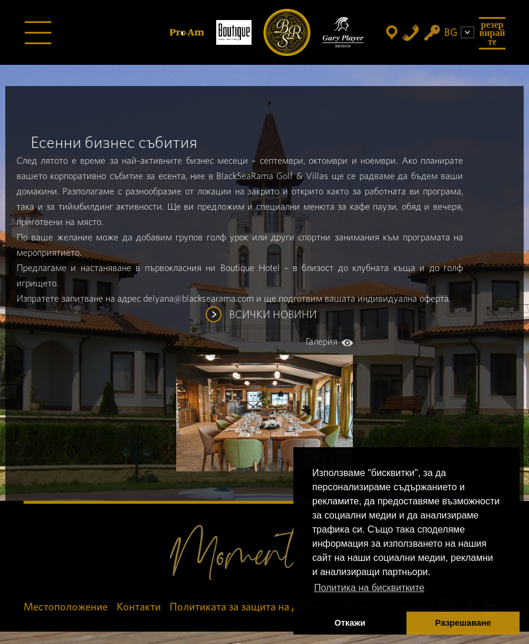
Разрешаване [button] (463, 623)
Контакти (139, 607)
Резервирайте (492, 33)
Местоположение (66, 607)
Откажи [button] (350, 623)
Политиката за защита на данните (250, 607)
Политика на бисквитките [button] (369, 588)
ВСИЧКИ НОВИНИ (273, 315)
